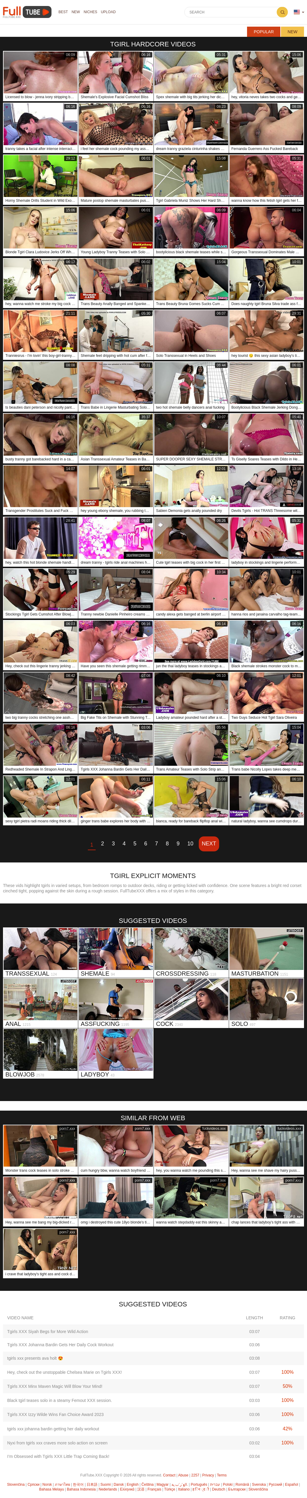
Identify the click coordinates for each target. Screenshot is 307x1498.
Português (199, 1484)
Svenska (259, 1484)
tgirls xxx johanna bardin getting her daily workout (53, 1428)
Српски (34, 1484)
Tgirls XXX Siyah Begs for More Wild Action (47, 1331)
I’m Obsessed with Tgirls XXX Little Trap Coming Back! (58, 1456)
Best (63, 12)
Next (209, 844)
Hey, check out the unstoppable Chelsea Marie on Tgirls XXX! (64, 1372)
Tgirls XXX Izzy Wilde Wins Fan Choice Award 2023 (55, 1414)
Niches (91, 12)
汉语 (141, 1489)
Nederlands (108, 1489)
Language (297, 12)
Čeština (148, 1484)
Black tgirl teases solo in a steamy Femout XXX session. (59, 1400)
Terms (222, 1475)
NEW (76, 12)
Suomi (105, 1484)
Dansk (119, 1484)
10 (190, 844)
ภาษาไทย (62, 1484)
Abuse (183, 1475)
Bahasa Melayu (51, 1489)
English (133, 1484)
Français (154, 1489)
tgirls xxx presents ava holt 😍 (35, 1358)
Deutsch (218, 1489)
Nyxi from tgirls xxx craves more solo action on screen (57, 1443)
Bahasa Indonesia (81, 1489)
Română (242, 1484)
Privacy (208, 1475)
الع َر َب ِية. (179, 1484)
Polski (228, 1484)
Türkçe (169, 1489)
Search (282, 12)
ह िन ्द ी (200, 1489)
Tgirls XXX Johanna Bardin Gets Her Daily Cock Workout (60, 1344)
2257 (195, 1475)
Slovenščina (258, 1489)
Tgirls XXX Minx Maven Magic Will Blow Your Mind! (54, 1386)
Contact (169, 1475)
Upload (110, 12)
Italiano (184, 1489)
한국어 (78, 1484)
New (292, 31)
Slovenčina (16, 1484)
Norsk (47, 1484)
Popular (264, 31)
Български (237, 1489)
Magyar (162, 1484)
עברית (215, 1484)
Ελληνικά (127, 1489)
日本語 (92, 1484)
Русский (275, 1484)
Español (291, 1484)
